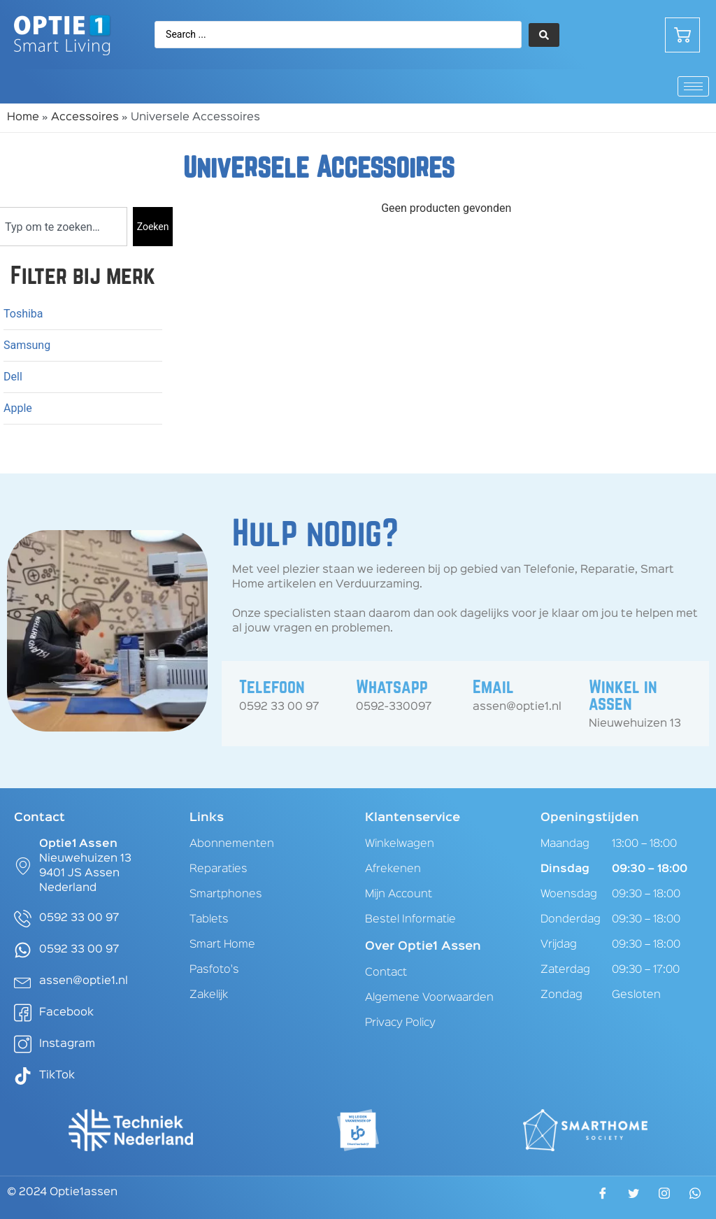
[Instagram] (664, 1197)
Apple (17, 408)
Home (23, 117)
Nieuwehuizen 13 (635, 724)
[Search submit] (544, 35)
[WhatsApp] (695, 1197)
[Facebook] (602, 1198)
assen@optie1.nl (517, 707)
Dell (12, 376)
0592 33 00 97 (279, 707)
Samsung (26, 345)
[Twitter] (633, 1198)
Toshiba (23, 313)
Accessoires (85, 117)
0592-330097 (393, 707)
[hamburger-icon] (693, 86)
